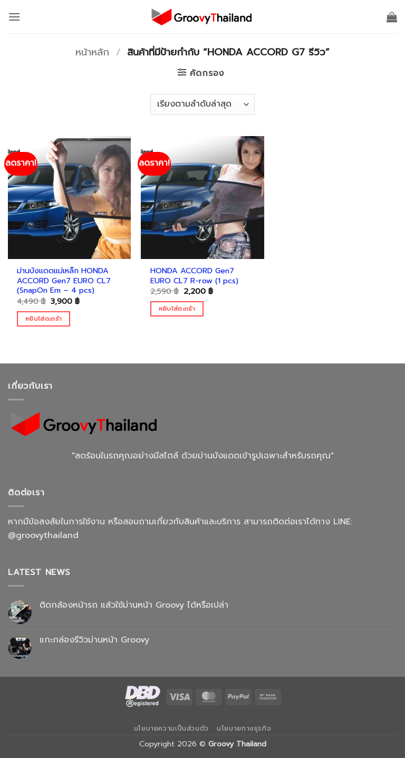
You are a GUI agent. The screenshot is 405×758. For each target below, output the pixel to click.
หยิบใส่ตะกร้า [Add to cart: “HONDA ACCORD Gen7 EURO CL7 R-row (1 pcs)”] (177, 308)
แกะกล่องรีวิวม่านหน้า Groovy (94, 640)
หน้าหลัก (92, 52)
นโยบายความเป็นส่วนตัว (171, 728)
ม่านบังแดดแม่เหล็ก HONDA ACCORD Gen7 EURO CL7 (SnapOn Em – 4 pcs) (64, 280)
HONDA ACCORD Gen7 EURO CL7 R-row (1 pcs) (194, 275)
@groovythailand (43, 535)
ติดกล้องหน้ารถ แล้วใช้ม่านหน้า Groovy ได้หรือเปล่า (134, 605)
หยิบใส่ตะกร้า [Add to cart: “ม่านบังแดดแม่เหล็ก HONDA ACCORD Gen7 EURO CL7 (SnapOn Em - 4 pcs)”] (43, 318)
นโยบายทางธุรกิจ (244, 728)
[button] (14, 17)
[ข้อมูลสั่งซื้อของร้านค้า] (202, 104)
